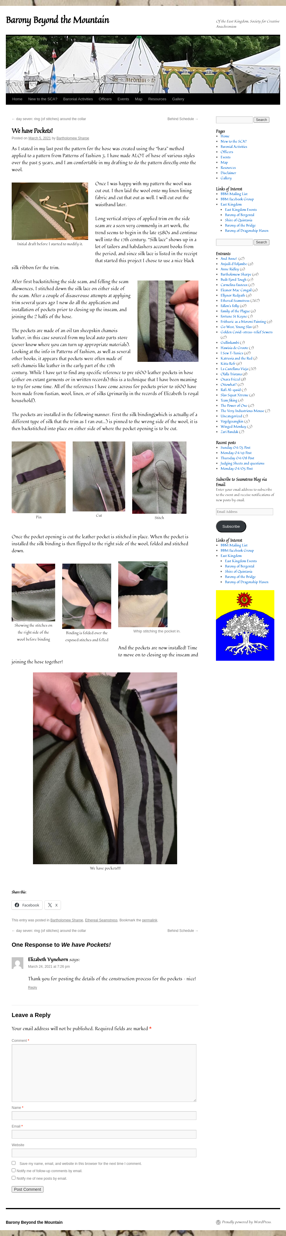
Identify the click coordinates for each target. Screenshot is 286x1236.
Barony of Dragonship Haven (246, 230)
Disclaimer (228, 173)
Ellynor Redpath (233, 295)
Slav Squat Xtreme (234, 395)
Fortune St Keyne (234, 316)
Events (123, 99)
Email (17, 1126)
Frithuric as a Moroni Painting (243, 321)
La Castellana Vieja (234, 369)
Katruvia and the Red (236, 358)
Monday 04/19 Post (236, 452)
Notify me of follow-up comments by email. (49, 1171)
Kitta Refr (228, 363)
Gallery (178, 99)
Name (17, 1108)
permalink (149, 920)
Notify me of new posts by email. (42, 1179)
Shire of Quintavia (238, 220)
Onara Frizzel (230, 379)
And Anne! (229, 258)
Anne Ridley (230, 269)
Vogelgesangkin (232, 421)
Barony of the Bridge (240, 225)
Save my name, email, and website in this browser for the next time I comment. (81, 1164)
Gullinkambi (230, 342)
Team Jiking (229, 400)
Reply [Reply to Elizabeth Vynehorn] (32, 988)
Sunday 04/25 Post (235, 447)
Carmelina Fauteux (234, 285)
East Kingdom (231, 204)
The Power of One (234, 405)
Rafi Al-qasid (231, 390)
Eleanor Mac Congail (236, 290)
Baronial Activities (78, 99)
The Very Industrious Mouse (242, 411)
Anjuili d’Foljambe (234, 264)
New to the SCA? (42, 99)
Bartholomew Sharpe (72, 138)
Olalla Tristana (231, 374)
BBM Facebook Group (237, 199)
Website (18, 1145)
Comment (20, 1041)
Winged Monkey (233, 426)
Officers (105, 99)
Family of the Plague (235, 311)
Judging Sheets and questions (242, 463)
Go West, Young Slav (236, 327)
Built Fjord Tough (234, 279)
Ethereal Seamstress (101, 920)
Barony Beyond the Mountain (57, 20)
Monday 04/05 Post (237, 468)
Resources (157, 99)
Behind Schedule (183, 119)
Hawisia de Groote (234, 348)
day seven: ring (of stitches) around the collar (49, 119)
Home (17, 99)
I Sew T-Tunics (232, 353)
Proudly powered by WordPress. (246, 1222)
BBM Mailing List (234, 194)
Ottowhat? (229, 384)
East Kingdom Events (241, 209)
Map (138, 99)
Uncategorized (231, 416)
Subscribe (231, 526)
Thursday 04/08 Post (237, 458)
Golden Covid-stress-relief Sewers (247, 332)
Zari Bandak (229, 431)
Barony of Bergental (239, 215)
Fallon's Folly (230, 306)
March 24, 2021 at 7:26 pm (49, 967)
